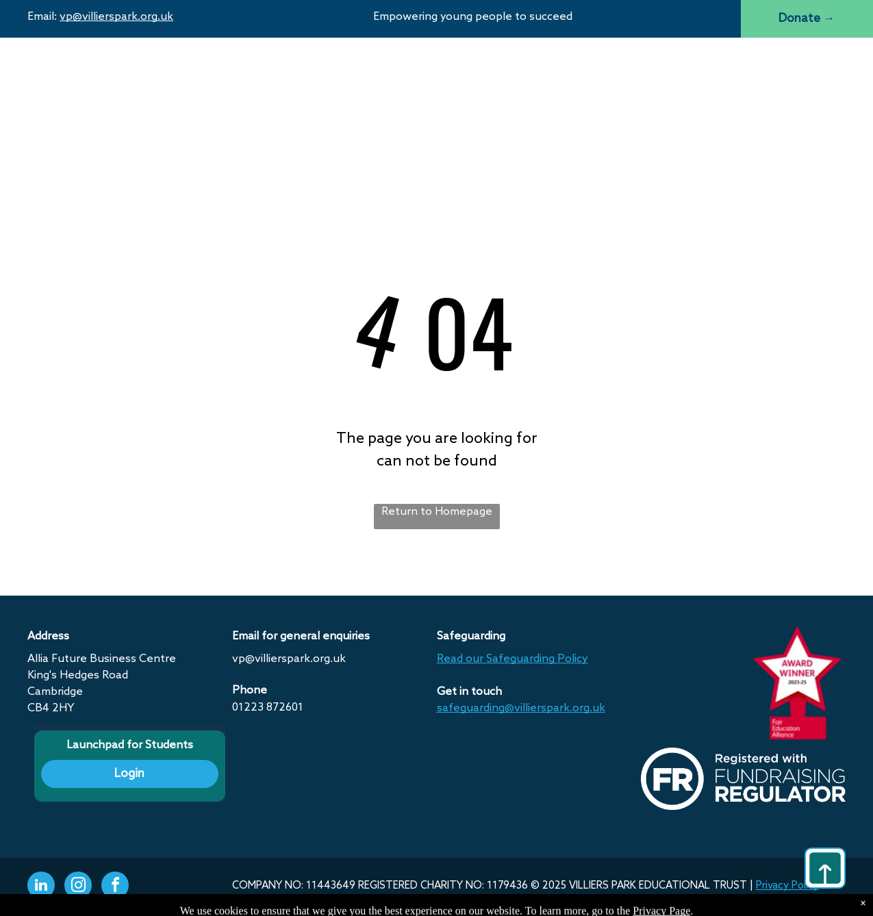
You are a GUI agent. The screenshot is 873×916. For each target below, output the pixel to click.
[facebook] (115, 887)
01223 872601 (267, 707)
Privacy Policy (787, 886)
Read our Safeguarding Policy (512, 658)
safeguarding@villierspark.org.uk (521, 708)
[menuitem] (279, 70)
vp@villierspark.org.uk (116, 16)
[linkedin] (41, 887)
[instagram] (78, 887)
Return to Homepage (436, 511)
